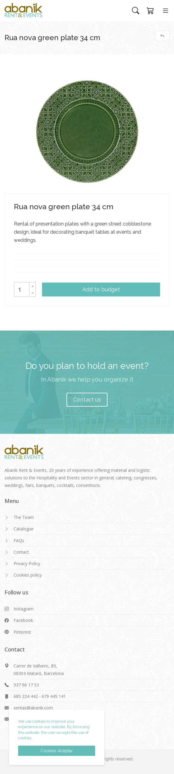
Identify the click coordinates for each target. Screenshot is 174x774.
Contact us (87, 399)
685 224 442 (26, 696)
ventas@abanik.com (33, 708)
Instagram (24, 609)
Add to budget (101, 289)
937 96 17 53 (26, 685)
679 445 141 (54, 696)
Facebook (23, 620)
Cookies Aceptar (56, 750)
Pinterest (22, 632)
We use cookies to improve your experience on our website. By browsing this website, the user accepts (54, 727)
